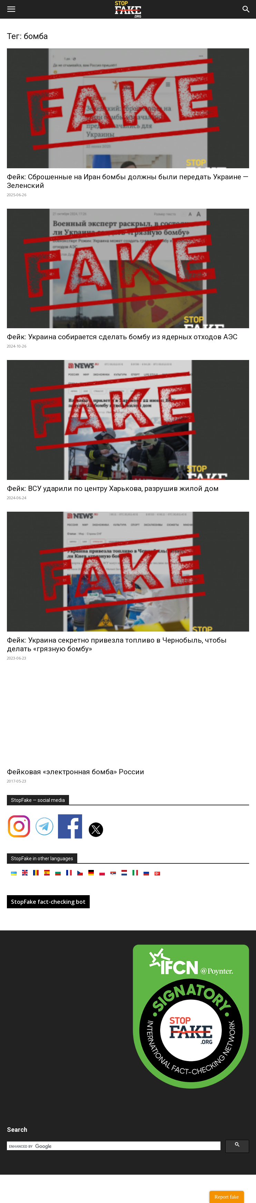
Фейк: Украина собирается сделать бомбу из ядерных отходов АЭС (122, 337)
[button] (11, 9)
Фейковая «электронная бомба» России (75, 772)
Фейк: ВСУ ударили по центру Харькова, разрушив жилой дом (113, 488)
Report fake (227, 1197)
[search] (113, 1146)
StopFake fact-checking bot (48, 902)
